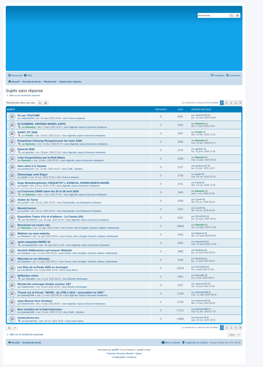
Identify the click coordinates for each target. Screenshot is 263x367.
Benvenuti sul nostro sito (33, 225)
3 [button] (231, 103)
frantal (24, 185)
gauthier (30, 152)
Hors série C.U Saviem (31, 166)
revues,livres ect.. (28, 317)
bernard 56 (31, 245)
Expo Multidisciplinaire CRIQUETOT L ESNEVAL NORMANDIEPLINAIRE (63, 182)
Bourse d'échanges (78, 279)
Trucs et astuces (77, 118)
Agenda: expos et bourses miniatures (88, 127)
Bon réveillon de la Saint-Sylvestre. (40, 309)
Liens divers (72, 270)
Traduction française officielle (119, 353)
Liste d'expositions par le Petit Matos (41, 157)
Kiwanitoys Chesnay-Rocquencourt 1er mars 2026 (49, 140)
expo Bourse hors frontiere (34, 300)
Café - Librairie (75, 169)
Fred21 (29, 135)
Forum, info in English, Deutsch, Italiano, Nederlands (93, 228)
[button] (240, 102)
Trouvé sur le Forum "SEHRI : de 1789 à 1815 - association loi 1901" (61, 292)
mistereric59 (27, 118)
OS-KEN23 (31, 220)
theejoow (25, 236)
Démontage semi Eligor (32, 174)
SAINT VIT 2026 (27, 132)
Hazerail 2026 (26, 149)
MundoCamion (26, 208)
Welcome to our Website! (33, 258)
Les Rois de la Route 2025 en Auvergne (42, 267)
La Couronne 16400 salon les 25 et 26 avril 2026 (48, 191)
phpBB (115, 350)
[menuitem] (28, 75)
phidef (24, 177)
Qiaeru (139, 353)
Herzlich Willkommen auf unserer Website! (44, 250)
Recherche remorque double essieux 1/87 (44, 284)
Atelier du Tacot (27, 199)
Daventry (30, 127)
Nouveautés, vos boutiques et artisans (82, 202)
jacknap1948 (27, 295)
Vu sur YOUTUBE (28, 115)
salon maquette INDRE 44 (33, 241)
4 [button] (235, 103)
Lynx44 (25, 202)
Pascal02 (30, 279)
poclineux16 (27, 169)
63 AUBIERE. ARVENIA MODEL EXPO (41, 123)
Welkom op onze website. (33, 233)
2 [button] (226, 103)
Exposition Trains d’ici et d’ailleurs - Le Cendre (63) (50, 216)
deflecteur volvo (27, 275)
